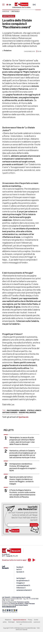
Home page (5, 11)
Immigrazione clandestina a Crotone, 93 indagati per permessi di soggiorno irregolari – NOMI (23, 467)
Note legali (11, 622)
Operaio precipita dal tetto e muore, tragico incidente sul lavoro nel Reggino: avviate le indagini (21, 480)
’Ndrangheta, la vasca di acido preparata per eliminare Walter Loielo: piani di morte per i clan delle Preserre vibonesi (22, 440)
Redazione (8, 619)
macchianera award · (16, 410)
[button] (38, 12)
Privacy (30, 619)
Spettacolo (15, 11)
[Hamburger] (3, 5)
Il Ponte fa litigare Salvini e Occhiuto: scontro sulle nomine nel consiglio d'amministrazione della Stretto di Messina (22, 493)
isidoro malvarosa (27, 412)
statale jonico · (34, 410)
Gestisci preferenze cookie (24, 622)
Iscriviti (34, 525)
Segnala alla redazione (19, 619)
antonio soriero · (10, 412)
